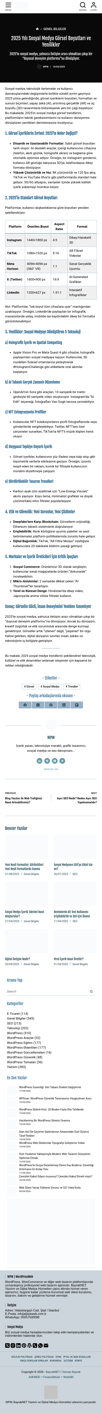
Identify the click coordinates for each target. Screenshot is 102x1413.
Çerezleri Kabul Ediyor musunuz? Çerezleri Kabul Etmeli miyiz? (55, 1176)
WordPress (15, 1033)
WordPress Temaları (21, 1062)
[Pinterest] (51, 705)
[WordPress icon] (62, 761)
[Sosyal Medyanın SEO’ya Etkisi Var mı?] (75, 846)
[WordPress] (29, 1345)
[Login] (93, 6)
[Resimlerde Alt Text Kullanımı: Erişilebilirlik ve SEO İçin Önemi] (75, 894)
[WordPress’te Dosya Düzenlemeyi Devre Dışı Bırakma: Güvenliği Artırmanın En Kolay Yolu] (12, 1169)
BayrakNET (53, 1372)
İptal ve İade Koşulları (77, 1357)
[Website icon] (47, 761)
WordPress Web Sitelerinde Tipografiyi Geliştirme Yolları (52, 1142)
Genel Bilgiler (31, 874)
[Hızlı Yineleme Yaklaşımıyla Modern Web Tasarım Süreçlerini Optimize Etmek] (12, 1157)
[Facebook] (25, 705)
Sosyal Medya (50, 686)
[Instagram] (13, 1345)
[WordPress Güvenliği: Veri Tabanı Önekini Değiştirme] (12, 1091)
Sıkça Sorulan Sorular (34, 1360)
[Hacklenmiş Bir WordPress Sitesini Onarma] (12, 1124)
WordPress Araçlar (20, 1038)
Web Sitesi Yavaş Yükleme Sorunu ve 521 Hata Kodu (50, 1187)
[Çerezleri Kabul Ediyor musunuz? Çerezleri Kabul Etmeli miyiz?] (12, 1180)
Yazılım (12, 1067)
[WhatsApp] (40, 1345)
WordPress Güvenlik (21, 1057)
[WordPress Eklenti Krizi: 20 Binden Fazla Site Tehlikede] (12, 1113)
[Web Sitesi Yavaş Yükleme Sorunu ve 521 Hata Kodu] (12, 1191)
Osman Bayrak (71, 1372)
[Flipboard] (76, 705)
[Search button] (91, 991)
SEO (75, 874)
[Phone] (35, 1345)
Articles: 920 (51, 769)
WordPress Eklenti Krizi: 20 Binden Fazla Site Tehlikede (51, 1109)
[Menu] (8, 6)
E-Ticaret (13, 1014)
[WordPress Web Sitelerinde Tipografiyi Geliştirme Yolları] (12, 1146)
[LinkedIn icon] (39, 761)
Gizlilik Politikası (21, 1357)
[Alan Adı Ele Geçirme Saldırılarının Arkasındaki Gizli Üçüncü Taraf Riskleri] (12, 1135)
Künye (78, 1360)
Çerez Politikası (44, 1357)
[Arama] (83, 6)
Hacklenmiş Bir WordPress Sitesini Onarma (44, 1120)
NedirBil (68, 1377)
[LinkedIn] (64, 705)
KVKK (59, 1357)
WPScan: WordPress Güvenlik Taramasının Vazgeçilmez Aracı (55, 1098)
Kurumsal (56, 1360)
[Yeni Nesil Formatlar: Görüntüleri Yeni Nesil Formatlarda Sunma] (26, 846)
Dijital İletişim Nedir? (17, 959)
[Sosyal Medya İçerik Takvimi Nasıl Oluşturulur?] (26, 894)
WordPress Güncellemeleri (26, 1052)
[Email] (46, 1345)
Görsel (29, 686)
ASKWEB (34, 1377)
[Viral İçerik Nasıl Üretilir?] (75, 941)
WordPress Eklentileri (22, 1047)
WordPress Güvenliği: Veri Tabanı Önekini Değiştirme (50, 1087)
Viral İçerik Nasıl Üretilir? (69, 959)
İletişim (68, 1360)
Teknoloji (13, 1028)
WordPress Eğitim (20, 1043)
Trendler (72, 686)
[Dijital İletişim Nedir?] (26, 941)
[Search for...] (47, 991)
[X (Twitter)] (38, 705)
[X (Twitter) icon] (55, 761)
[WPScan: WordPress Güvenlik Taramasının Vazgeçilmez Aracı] (12, 1102)
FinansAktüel (51, 1377)
